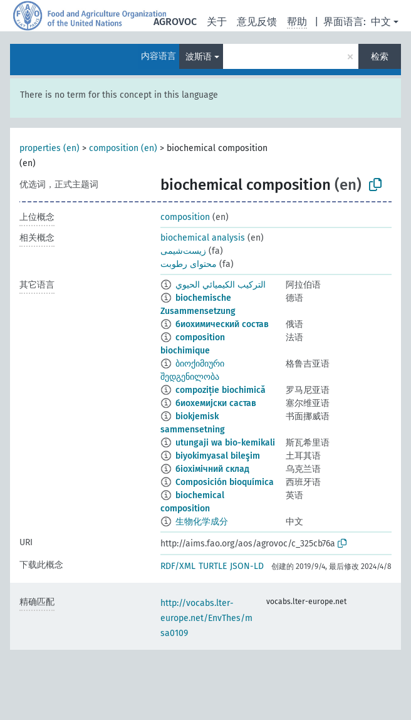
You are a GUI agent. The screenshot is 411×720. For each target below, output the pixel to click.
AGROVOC (175, 22)
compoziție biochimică (220, 390)
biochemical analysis (202, 237)
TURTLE (213, 566)
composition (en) (123, 148)
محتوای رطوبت (188, 264)
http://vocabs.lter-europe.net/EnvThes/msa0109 (206, 618)
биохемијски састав (215, 403)
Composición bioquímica (224, 482)
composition (185, 217)
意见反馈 (257, 22)
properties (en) (49, 148)
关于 (217, 22)
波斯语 (198, 56)
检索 (379, 56)
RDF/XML (177, 566)
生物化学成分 (201, 521)
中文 (381, 22)
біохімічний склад (212, 469)
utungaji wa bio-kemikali (225, 442)
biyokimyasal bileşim (217, 456)
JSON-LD (247, 566)
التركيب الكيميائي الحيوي (220, 284)
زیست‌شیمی (183, 251)
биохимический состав (222, 324)
